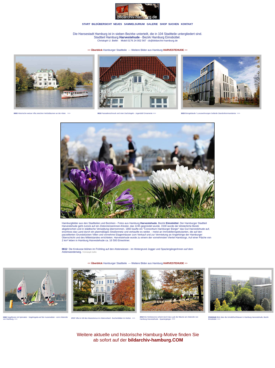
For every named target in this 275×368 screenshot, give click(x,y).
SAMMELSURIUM (134, 24)
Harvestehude (148, 223)
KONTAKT (187, 24)
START (86, 24)
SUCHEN (173, 24)
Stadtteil (99, 37)
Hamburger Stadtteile (107, 50)
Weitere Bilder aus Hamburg (159, 50)
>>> (68, 113)
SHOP (163, 24)
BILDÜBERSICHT (102, 24)
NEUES (117, 24)
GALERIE (152, 24)
